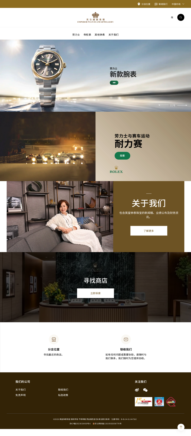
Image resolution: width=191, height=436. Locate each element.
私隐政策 (63, 402)
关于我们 (113, 34)
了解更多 (149, 237)
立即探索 (95, 300)
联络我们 (63, 396)
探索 (122, 162)
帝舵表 (87, 34)
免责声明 (20, 402)
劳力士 (76, 34)
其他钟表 (100, 34)
